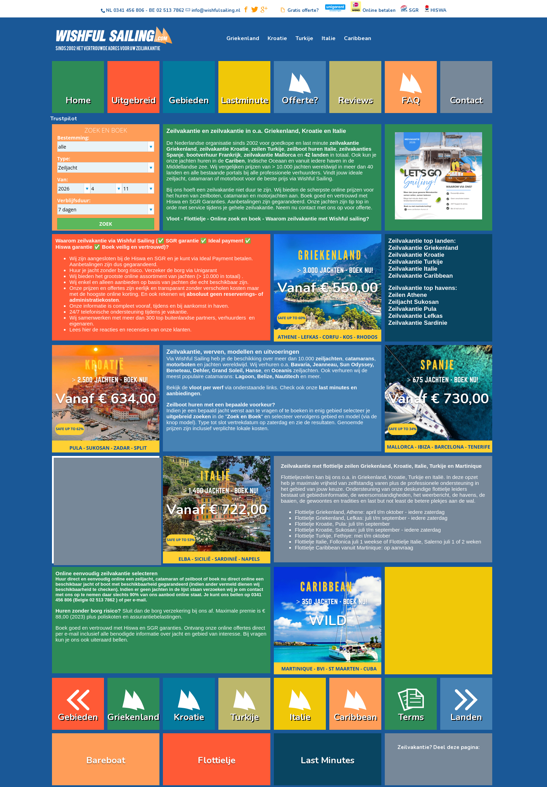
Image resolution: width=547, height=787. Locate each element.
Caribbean (357, 38)
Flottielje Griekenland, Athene (329, 512)
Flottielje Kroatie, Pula (320, 524)
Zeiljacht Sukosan (413, 302)
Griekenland (242, 38)
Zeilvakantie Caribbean (420, 275)
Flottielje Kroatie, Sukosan (325, 530)
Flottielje (195, 219)
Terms (411, 717)
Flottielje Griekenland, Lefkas (328, 518)
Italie (329, 38)
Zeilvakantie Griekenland (423, 248)
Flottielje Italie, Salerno (415, 542)
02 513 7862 (170, 10)
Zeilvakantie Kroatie (416, 255)
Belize (264, 376)
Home (78, 100)
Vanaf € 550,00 (327, 287)
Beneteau (178, 370)
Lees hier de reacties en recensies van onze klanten (129, 329)
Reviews (355, 100)
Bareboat (105, 760)
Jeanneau (325, 364)
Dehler (201, 370)
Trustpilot (63, 118)
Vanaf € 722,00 (216, 509)
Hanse (253, 370)
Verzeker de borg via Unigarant (181, 270)
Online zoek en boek (235, 219)
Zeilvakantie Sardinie (417, 323)
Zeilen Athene (407, 295)
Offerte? (300, 100)
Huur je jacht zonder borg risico (105, 270)
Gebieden (189, 100)
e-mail (139, 599)
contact (307, 207)
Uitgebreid (133, 100)
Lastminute (244, 100)
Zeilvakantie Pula (412, 309)
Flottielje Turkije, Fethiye (323, 536)
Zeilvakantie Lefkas (415, 316)
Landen (466, 717)
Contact (466, 100)
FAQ (411, 100)
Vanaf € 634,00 (105, 398)
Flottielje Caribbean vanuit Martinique (338, 547)
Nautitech (287, 376)
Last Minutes (327, 760)
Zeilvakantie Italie (412, 268)
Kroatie (277, 38)
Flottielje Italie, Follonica (323, 542)
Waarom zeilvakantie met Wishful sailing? (317, 219)
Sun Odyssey (356, 364)
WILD (328, 620)
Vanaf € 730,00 (438, 398)
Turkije (304, 38)
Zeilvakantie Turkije (415, 261)
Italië (437, 477)
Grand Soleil (227, 370)
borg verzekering (170, 611)
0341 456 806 (128, 10)
